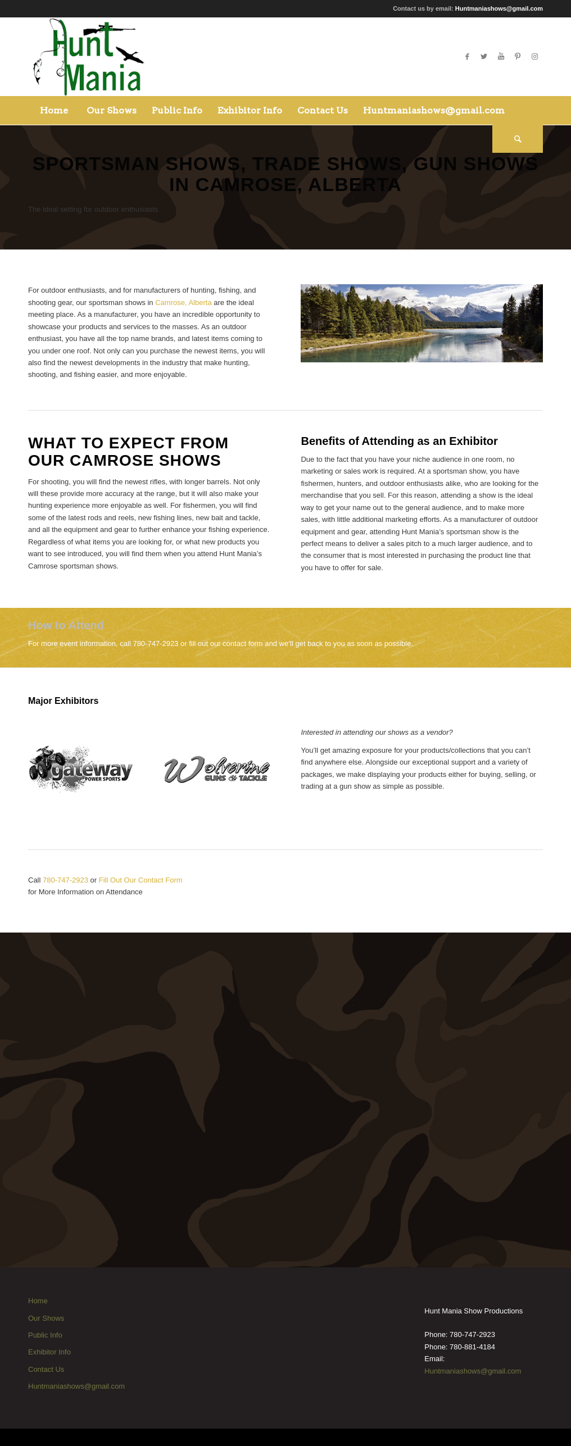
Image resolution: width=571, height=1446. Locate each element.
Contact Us (46, 1369)
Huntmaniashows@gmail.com (499, 8)
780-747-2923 (65, 880)
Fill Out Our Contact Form (141, 880)
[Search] (517, 139)
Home (38, 1301)
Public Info (45, 1335)
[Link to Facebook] (467, 56)
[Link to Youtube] (500, 56)
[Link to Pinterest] (517, 56)
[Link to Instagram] (534, 56)
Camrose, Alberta (183, 302)
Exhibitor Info (49, 1352)
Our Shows (46, 1318)
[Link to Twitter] (483, 56)
